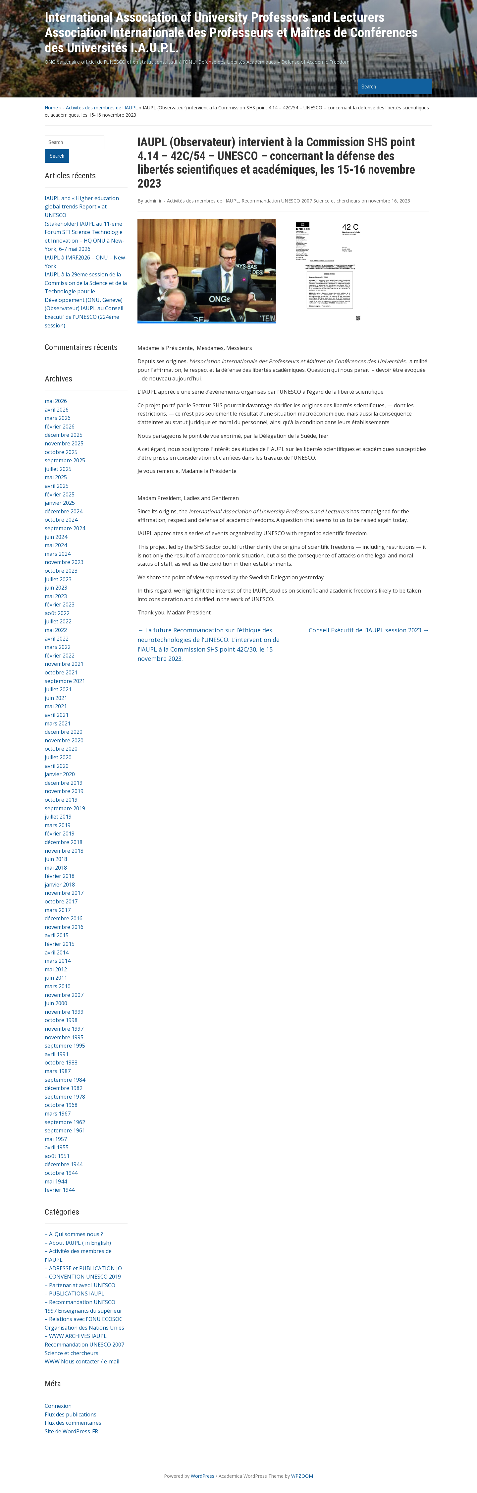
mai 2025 (56, 477)
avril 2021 (57, 714)
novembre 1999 (64, 1011)
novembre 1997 (64, 1028)
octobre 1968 (61, 1105)
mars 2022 (58, 647)
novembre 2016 (64, 927)
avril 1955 (57, 1147)
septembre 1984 (65, 1079)
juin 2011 (56, 977)
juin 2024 (56, 537)
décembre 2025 (63, 434)
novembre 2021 (64, 663)
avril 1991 (57, 1054)
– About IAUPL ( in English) (78, 1242)
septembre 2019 (65, 808)
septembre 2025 (65, 460)
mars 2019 (58, 825)
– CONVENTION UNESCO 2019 (83, 1276)
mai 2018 (56, 867)
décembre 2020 (63, 731)
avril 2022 (57, 638)
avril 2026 (57, 409)
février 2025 (60, 494)
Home (51, 107)
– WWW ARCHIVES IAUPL (76, 1336)
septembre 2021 (65, 681)
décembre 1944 (63, 1164)
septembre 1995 (65, 1045)
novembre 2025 (64, 443)
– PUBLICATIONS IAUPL (74, 1293)
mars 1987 (58, 1071)
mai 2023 (56, 596)
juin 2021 (56, 698)
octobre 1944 (61, 1173)
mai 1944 (56, 1181)
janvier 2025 (60, 502)
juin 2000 (56, 1003)
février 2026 (60, 426)
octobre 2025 (61, 452)
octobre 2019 (61, 799)
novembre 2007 (64, 995)
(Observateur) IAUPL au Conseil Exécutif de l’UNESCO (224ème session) (84, 317)
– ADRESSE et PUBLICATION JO (83, 1268)
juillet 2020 (58, 757)
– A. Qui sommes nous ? (74, 1234)
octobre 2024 (61, 519)
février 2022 (60, 655)
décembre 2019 (63, 782)
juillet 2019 (58, 816)
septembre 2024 (65, 528)
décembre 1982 (63, 1088)
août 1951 (57, 1156)
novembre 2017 (64, 892)
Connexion (58, 1405)
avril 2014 (57, 952)
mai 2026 (56, 401)
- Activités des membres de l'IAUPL (100, 107)
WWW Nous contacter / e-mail (82, 1361)
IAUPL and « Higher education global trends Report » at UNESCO (82, 207)
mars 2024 (58, 553)
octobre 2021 (61, 672)
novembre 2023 (64, 562)
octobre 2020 (61, 748)
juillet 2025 (58, 469)
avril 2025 (57, 485)
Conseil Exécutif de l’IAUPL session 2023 (369, 630)
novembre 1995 (64, 1037)
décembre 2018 (63, 842)
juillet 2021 (58, 689)
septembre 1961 (65, 1130)
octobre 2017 (61, 901)
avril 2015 (57, 935)
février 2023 (60, 604)
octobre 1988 (61, 1062)
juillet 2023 (58, 579)
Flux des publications (70, 1414)
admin (151, 201)
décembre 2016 (63, 918)
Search (424, 86)
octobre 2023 (61, 570)
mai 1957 (56, 1139)
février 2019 (60, 833)
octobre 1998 (61, 1020)
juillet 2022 (58, 621)
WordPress (202, 1476)
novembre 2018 (64, 850)
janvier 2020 (60, 774)
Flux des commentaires (73, 1422)
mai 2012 (56, 969)
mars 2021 (58, 723)
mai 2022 (56, 630)
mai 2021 (56, 706)
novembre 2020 (64, 740)
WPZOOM (302, 1476)
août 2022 (57, 613)
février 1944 (60, 1189)
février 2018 (60, 876)
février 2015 (60, 943)
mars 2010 (58, 986)
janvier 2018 (60, 884)
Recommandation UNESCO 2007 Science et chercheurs (300, 201)
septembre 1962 (65, 1122)
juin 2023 (56, 587)
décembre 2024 (63, 511)
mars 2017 (58, 910)
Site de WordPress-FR (71, 1431)
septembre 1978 (65, 1096)
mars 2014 (58, 960)
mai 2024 (56, 545)
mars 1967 (58, 1113)
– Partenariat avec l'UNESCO (80, 1285)
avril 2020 (57, 766)
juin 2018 (56, 859)
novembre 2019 (64, 791)
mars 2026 (58, 418)
